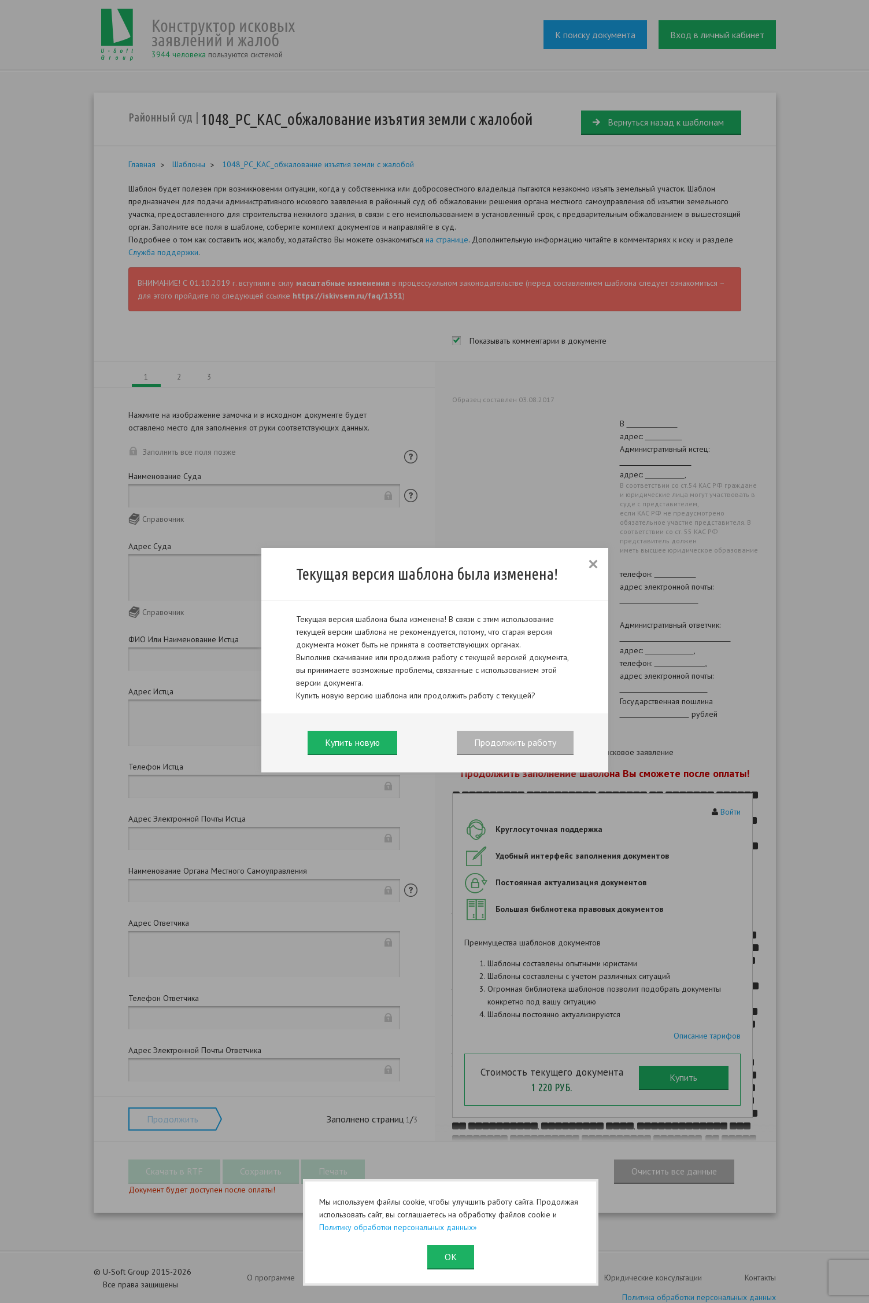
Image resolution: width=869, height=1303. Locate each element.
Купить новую (352, 742)
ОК (451, 1256)
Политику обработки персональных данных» (398, 1227)
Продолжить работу (515, 742)
